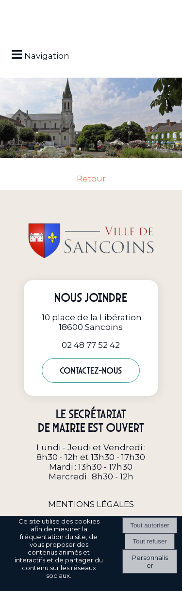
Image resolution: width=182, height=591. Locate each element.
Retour (91, 178)
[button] (91, 10)
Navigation (46, 56)
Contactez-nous (91, 370)
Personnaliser (150, 561)
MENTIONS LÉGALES (91, 504)
